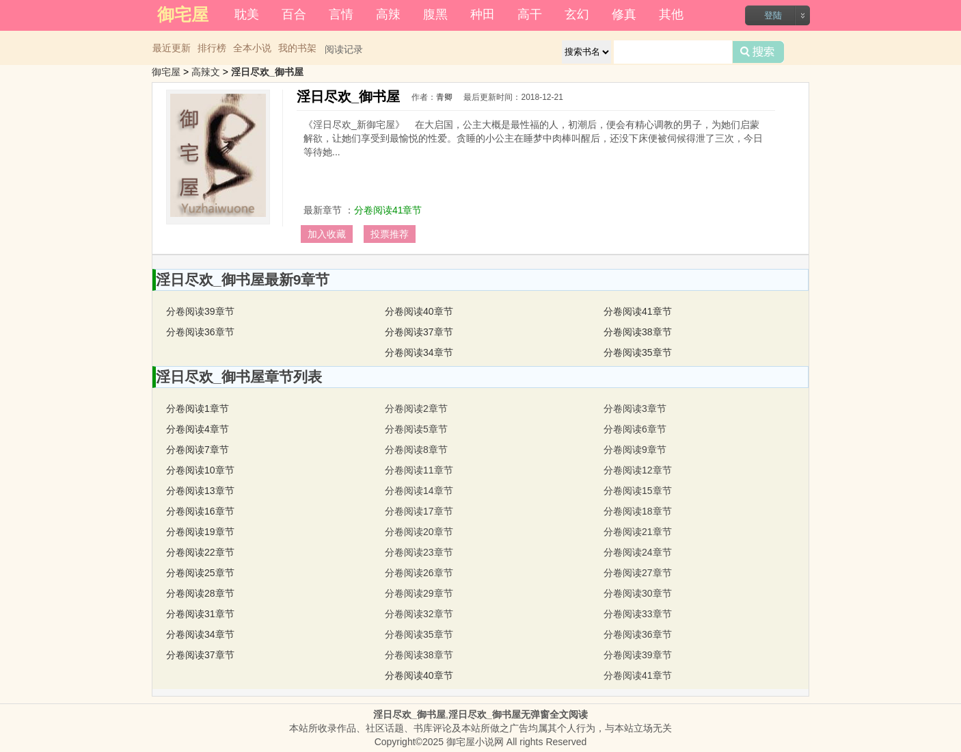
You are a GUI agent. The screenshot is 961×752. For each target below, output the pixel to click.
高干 (529, 14)
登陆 (773, 15)
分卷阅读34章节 (419, 352)
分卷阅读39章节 (200, 311)
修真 (624, 14)
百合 (294, 14)
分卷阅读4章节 (197, 429)
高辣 (388, 14)
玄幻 (577, 14)
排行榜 (212, 47)
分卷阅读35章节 (638, 352)
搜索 (758, 52)
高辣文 (205, 71)
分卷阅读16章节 (200, 511)
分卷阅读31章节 (200, 613)
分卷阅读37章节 (419, 331)
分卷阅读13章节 (200, 490)
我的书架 (297, 47)
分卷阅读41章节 (388, 210)
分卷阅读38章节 (638, 331)
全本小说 (252, 47)
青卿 (444, 97)
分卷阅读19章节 (200, 531)
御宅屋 (166, 71)
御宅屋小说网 (475, 741)
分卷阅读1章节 (197, 408)
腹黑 (435, 14)
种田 (482, 14)
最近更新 (171, 47)
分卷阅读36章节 (200, 331)
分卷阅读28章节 (200, 593)
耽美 (246, 14)
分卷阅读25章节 (200, 572)
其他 (671, 14)
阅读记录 (344, 49)
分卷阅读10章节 (200, 470)
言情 (341, 14)
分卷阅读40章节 (419, 311)
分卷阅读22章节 (200, 552)
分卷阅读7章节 (197, 449)
